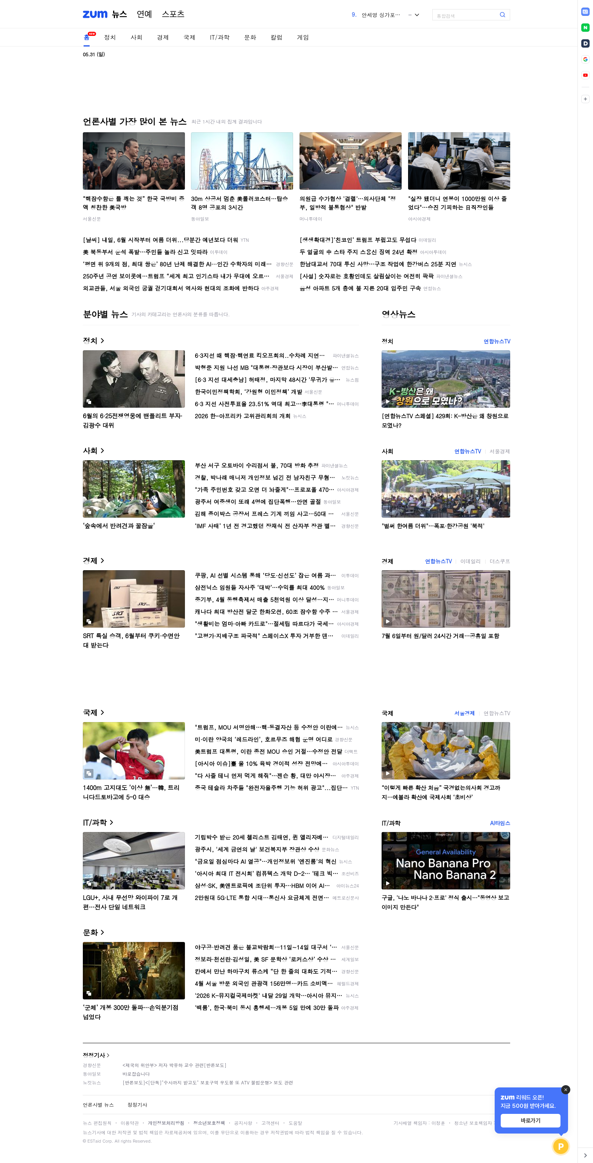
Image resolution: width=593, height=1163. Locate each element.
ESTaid (94, 1141)
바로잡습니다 (136, 1073)
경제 (163, 37)
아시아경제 (419, 218)
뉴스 (119, 14)
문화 (250, 37)
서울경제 (500, 451)
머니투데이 (311, 218)
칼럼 (276, 37)
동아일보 (200, 218)
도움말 (295, 1123)
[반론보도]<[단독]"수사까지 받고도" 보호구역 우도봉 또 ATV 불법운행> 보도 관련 (208, 1082)
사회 (136, 37)
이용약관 (130, 1123)
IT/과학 (220, 37)
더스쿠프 (500, 561)
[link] (585, 12)
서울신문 (92, 218)
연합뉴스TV (497, 341)
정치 (110, 37)
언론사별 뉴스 (98, 1104)
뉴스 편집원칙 (97, 1123)
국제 (189, 37)
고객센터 (270, 1123)
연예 (144, 14)
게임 (303, 37)
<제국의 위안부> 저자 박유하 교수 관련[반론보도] (175, 1065)
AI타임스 (500, 823)
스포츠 (173, 14)
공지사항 (243, 1123)
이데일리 (470, 561)
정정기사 (94, 1055)
